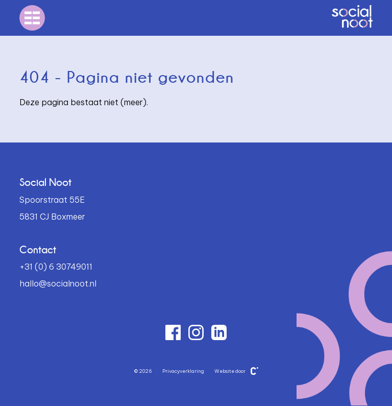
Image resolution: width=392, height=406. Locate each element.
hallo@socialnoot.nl (57, 283)
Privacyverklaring (183, 371)
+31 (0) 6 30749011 (55, 266)
